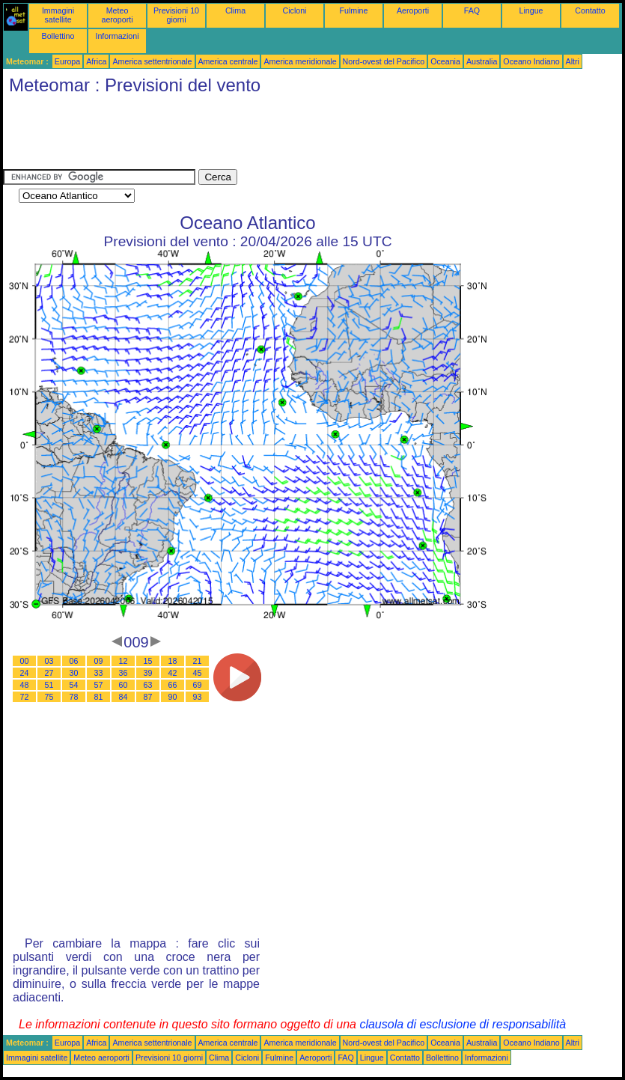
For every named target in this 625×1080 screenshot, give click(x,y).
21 (197, 660)
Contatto (590, 10)
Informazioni (116, 35)
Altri (572, 61)
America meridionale (299, 61)
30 (74, 672)
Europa (67, 61)
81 (98, 696)
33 (98, 672)
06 (74, 660)
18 (172, 660)
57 (98, 684)
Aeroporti (413, 10)
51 (49, 684)
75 (49, 696)
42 (172, 672)
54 (74, 684)
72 (24, 696)
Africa (96, 61)
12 (123, 660)
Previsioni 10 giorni (176, 15)
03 (49, 660)
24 (24, 672)
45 (197, 672)
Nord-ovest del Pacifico (384, 61)
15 (148, 660)
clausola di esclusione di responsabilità (462, 1024)
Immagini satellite (58, 15)
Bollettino (58, 35)
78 (74, 696)
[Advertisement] (275, 135)
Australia (481, 61)
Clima (235, 10)
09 (98, 660)
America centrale (228, 61)
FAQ (472, 10)
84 (123, 696)
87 (148, 696)
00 (24, 660)
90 (172, 696)
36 (123, 672)
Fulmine (354, 10)
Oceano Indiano (531, 61)
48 (24, 684)
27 (49, 672)
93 (197, 696)
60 (123, 684)
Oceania (445, 61)
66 (172, 684)
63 (148, 684)
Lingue (531, 10)
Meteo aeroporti (116, 15)
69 (197, 684)
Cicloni (295, 10)
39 (148, 672)
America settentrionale (152, 61)
